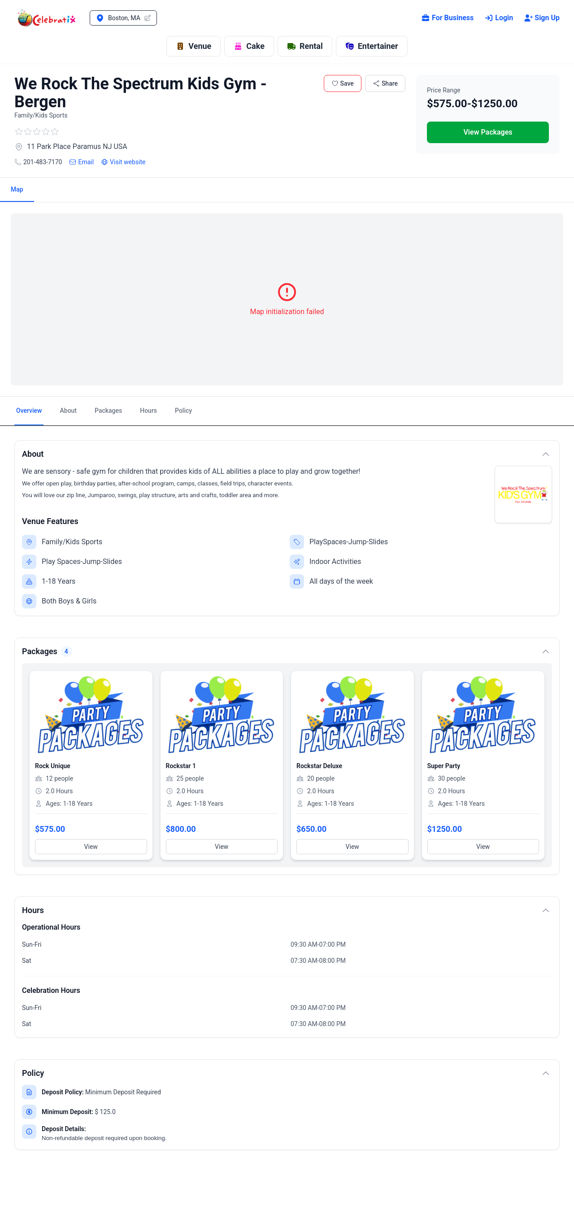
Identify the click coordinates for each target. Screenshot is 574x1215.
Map (17, 189)
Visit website (123, 162)
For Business (447, 17)
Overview (29, 410)
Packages (108, 410)
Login (498, 17)
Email (81, 162)
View (91, 846)
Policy (183, 410)
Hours (148, 410)
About (68, 410)
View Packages (487, 132)
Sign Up (542, 17)
